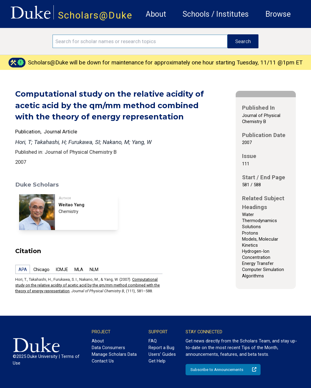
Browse (278, 14)
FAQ (153, 341)
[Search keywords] (140, 41)
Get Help (157, 361)
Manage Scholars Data (114, 354)
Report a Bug (161, 347)
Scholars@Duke (95, 15)
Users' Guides (162, 354)
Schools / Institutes (216, 14)
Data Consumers (108, 347)
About (156, 14)
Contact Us (103, 361)
